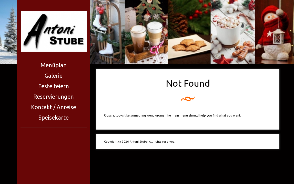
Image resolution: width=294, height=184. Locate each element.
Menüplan (53, 65)
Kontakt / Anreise (53, 107)
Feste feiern (53, 86)
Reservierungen (53, 96)
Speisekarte (53, 117)
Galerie (54, 75)
